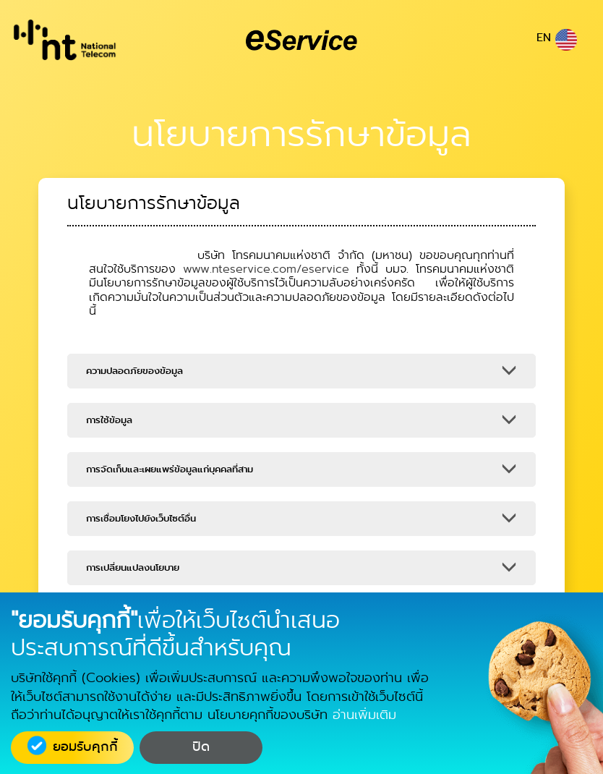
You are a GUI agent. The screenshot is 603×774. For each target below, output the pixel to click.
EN (556, 37)
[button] (301, 371)
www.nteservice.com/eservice (266, 268)
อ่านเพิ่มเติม (364, 714)
